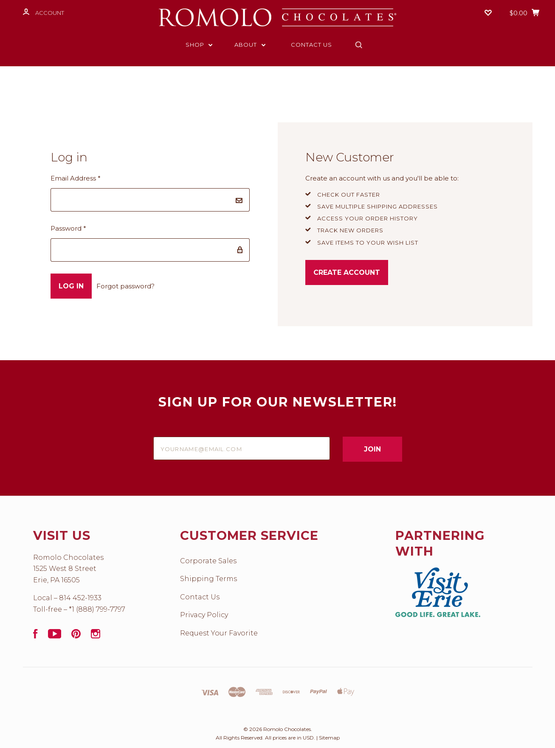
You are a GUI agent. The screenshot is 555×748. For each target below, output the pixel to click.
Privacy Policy (204, 615)
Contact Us (311, 44)
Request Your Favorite (219, 633)
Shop (199, 44)
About (249, 44)
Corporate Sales (208, 561)
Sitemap (329, 737)
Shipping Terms (208, 579)
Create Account (346, 272)
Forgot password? (125, 286)
